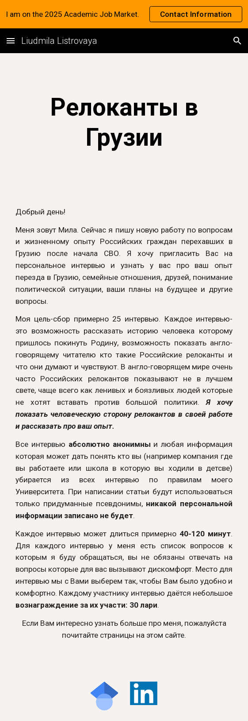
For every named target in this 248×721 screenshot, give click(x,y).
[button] (10, 40)
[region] (124, 14)
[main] (124, 122)
